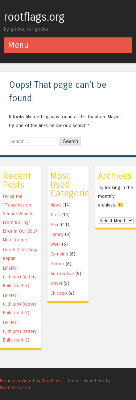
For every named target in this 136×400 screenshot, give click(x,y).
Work (55, 244)
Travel (56, 283)
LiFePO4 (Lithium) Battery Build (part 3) (20, 304)
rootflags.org (34, 17)
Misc (54, 224)
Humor (57, 263)
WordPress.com (16, 387)
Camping (59, 254)
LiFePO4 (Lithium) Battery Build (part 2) (20, 331)
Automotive (62, 273)
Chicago (58, 293)
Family (56, 234)
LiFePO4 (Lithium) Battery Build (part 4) (20, 276)
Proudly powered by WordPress (31, 380)
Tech (55, 214)
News (55, 205)
